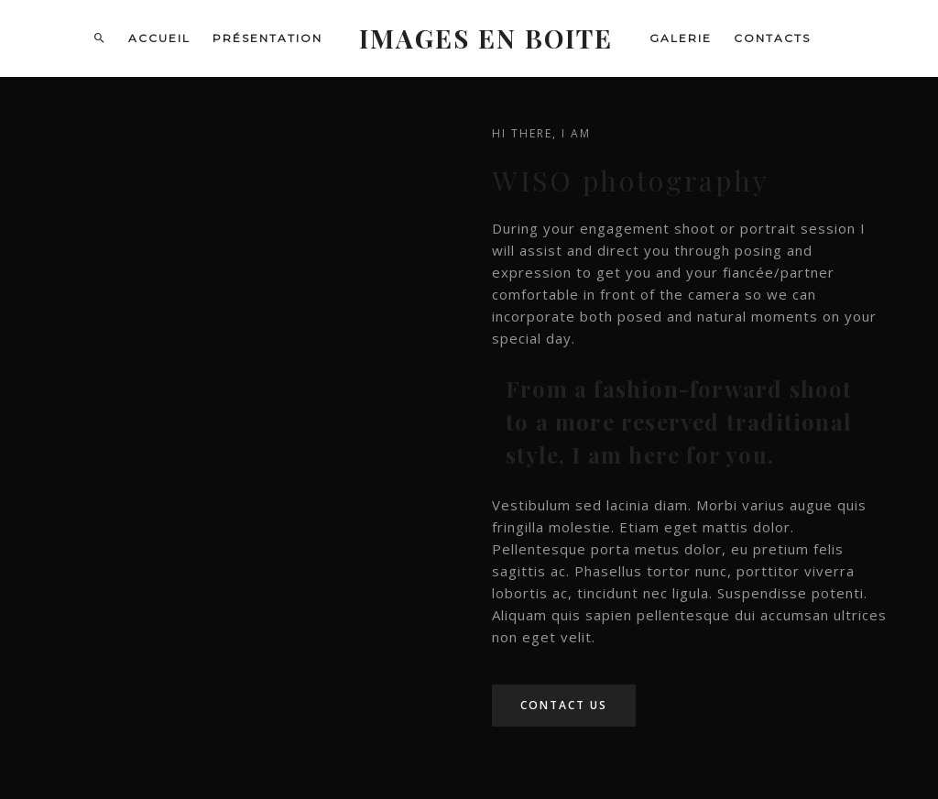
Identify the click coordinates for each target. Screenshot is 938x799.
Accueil (159, 38)
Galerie (680, 38)
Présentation (267, 38)
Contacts (772, 38)
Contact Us (563, 705)
